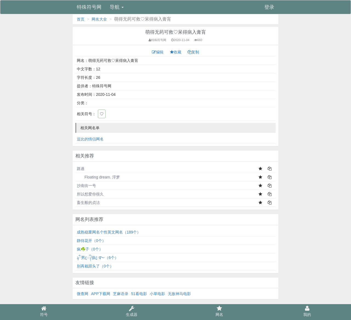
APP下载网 (100, 294)
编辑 (158, 52)
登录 (269, 7)
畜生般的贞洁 (88, 202)
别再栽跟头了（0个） (95, 266)
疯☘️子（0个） (90, 249)
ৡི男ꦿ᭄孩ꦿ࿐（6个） (97, 257)
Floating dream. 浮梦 (98, 177)
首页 (80, 19)
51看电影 (139, 294)
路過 (80, 168)
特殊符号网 (89, 7)
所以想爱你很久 (90, 194)
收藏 (176, 52)
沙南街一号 (86, 185)
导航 (117, 7)
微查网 (82, 294)
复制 (193, 52)
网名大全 (99, 19)
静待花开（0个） (91, 240)
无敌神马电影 (179, 294)
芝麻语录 (120, 294)
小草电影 (157, 294)
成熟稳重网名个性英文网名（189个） (109, 232)
